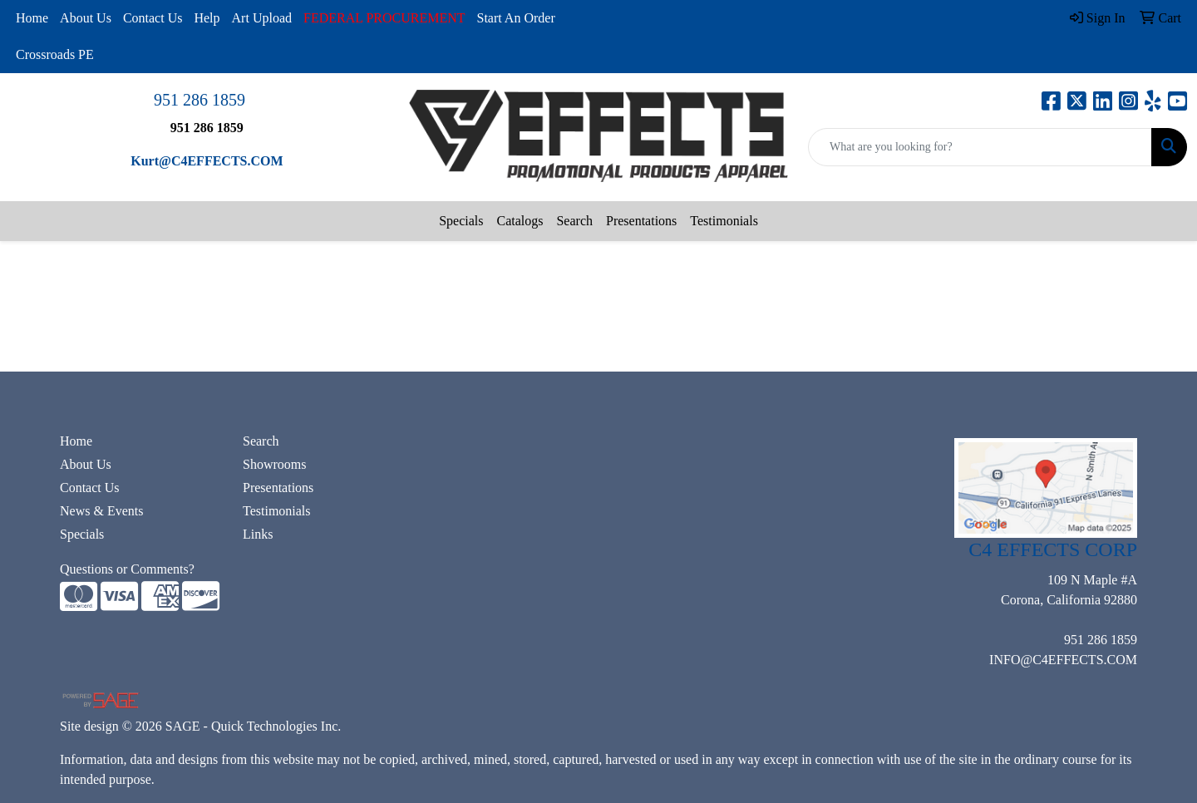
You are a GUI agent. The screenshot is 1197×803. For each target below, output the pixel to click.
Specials (461, 221)
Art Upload (262, 18)
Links (258, 534)
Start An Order (516, 18)
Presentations (641, 221)
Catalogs (519, 221)
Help (206, 18)
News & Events (101, 511)
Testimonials (724, 221)
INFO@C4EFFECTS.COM (1063, 660)
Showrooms (274, 464)
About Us (85, 18)
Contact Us (153, 18)
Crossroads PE (55, 54)
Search (574, 221)
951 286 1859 (199, 100)
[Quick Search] (980, 147)
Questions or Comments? (127, 569)
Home (32, 18)
